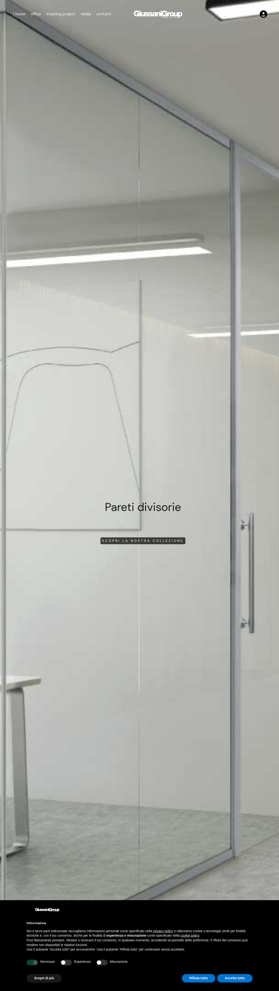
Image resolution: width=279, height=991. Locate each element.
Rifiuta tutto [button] (198, 978)
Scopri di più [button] (44, 978)
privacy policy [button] (163, 931)
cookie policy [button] (190, 935)
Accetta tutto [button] (235, 978)
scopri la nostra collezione (143, 543)
